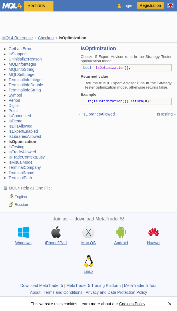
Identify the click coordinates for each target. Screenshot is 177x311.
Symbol (15, 95)
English (21, 197)
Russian (21, 204)
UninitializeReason (25, 59)
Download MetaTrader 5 (41, 285)
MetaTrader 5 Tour (140, 285)
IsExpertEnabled (23, 131)
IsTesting (16, 146)
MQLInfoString (21, 69)
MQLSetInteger (22, 74)
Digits (14, 105)
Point (13, 110)
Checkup (45, 38)
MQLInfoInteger (22, 64)
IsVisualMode (21, 162)
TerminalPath (20, 177)
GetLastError (20, 48)
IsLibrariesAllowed (25, 136)
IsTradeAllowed (22, 152)
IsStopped (18, 54)
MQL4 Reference (17, 38)
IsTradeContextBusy (27, 157)
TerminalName (21, 172)
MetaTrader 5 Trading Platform (93, 285)
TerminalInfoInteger (26, 79)
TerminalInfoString (25, 90)
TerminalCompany (25, 167)
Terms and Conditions (63, 292)
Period (14, 100)
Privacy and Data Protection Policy (116, 292)
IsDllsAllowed (20, 126)
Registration (150, 5)
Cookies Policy (132, 304)
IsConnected (20, 116)
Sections (36, 5)
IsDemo (15, 121)
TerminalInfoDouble (26, 85)
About (35, 292)
